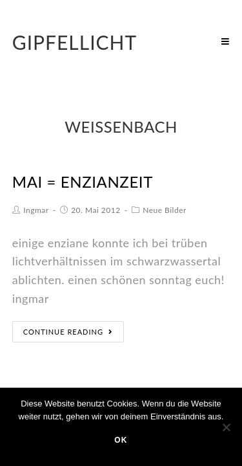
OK (120, 440)
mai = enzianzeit (82, 181)
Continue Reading (68, 331)
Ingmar (35, 210)
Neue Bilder (165, 210)
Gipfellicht (74, 42)
